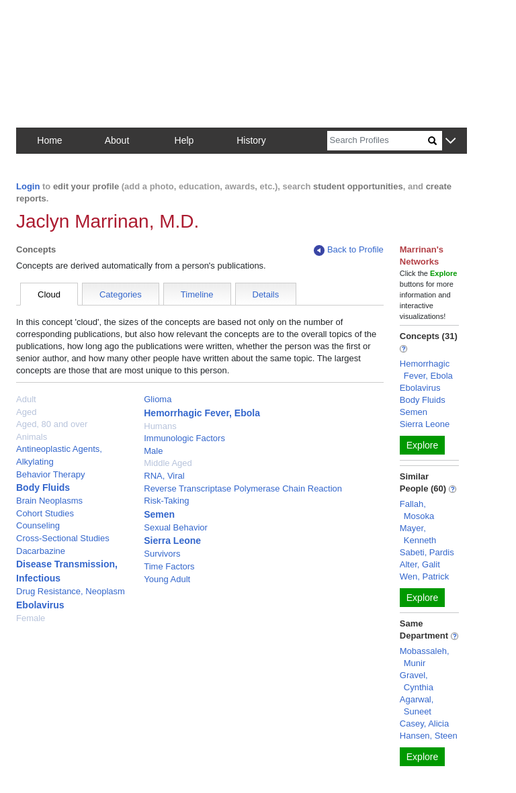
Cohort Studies (45, 513)
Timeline (197, 294)
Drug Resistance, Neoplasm (70, 591)
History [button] (251, 140)
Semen (159, 514)
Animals (31, 437)
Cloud (49, 294)
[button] (450, 141)
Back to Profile (349, 250)
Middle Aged (168, 463)
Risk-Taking (166, 501)
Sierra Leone (172, 540)
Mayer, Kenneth (418, 534)
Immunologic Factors (184, 438)
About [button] (117, 140)
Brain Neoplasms (49, 501)
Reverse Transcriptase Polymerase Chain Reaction (243, 488)
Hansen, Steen (429, 736)
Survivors (162, 554)
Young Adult (167, 579)
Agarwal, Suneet (417, 705)
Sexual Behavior (176, 527)
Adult (26, 399)
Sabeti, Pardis (427, 552)
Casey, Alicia (424, 723)
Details (266, 294)
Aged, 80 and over (51, 424)
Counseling (38, 525)
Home (49, 140)
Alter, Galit (420, 564)
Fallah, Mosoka (417, 510)
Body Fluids (43, 487)
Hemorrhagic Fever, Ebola (202, 413)
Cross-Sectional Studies (63, 538)
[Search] (377, 140)
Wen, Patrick (424, 576)
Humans (160, 426)
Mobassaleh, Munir (424, 657)
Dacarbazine (40, 551)
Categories (120, 294)
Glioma (157, 399)
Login (28, 186)
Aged (26, 412)
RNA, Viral (164, 476)
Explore (422, 445)
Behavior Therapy (50, 474)
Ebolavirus (40, 605)
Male (153, 451)
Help (184, 140)
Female (30, 618)
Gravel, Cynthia (416, 681)
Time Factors (169, 566)
